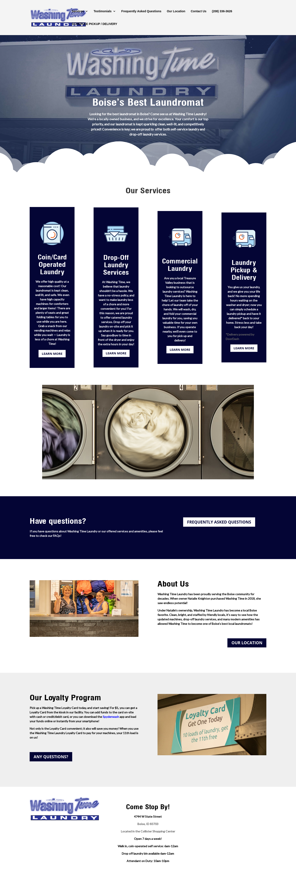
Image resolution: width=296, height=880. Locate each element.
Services (78, 11)
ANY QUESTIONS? (51, 756)
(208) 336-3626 (222, 11)
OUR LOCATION (246, 643)
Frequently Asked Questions (141, 11)
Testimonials (103, 11)
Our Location (176, 11)
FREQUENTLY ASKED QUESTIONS (219, 522)
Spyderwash (111, 716)
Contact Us (198, 11)
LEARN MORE (52, 353)
